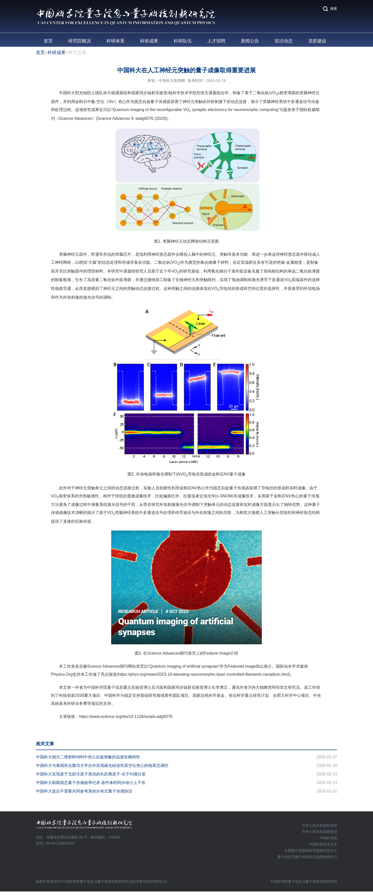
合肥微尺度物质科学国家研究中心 (310, 851)
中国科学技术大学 (323, 844)
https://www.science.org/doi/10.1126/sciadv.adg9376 (125, 716)
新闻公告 (250, 40)
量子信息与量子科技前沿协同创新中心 (307, 857)
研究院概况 (79, 40)
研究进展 (77, 52)
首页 (48, 40)
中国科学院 (328, 838)
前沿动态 (284, 40)
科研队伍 (183, 40)
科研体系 (115, 40)
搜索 (333, 9)
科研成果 (149, 40)
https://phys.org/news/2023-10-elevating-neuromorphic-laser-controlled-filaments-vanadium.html (203, 674)
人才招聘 (216, 40)
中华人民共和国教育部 (319, 832)
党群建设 (317, 40)
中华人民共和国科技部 (319, 825)
